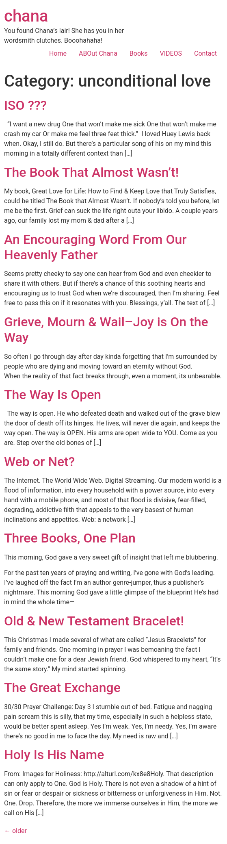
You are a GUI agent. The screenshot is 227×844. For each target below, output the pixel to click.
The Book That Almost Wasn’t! (91, 172)
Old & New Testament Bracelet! (94, 621)
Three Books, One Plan (70, 538)
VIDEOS (171, 53)
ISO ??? (25, 105)
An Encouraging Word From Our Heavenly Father (95, 247)
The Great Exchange (62, 687)
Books (139, 53)
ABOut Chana (98, 53)
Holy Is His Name (54, 754)
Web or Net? (39, 461)
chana (26, 16)
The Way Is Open (52, 394)
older (15, 831)
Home (58, 53)
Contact (205, 53)
